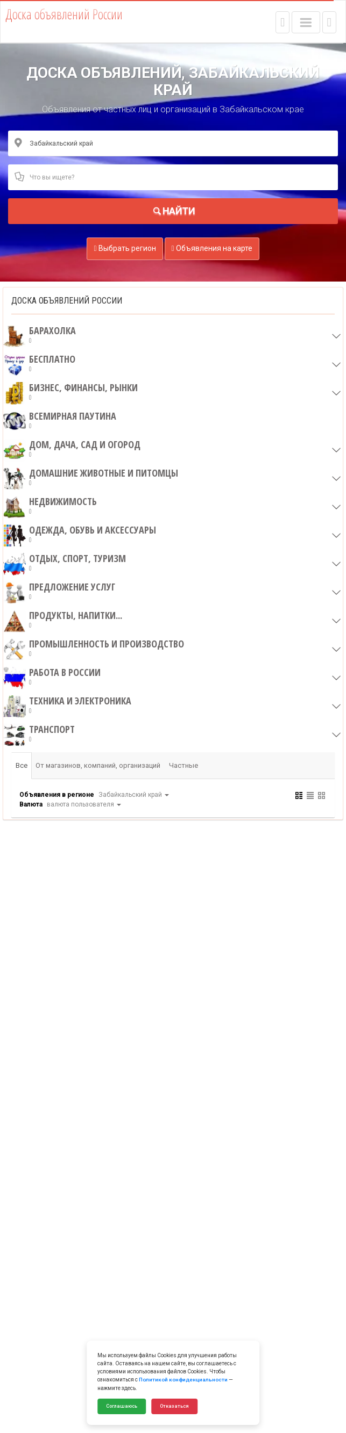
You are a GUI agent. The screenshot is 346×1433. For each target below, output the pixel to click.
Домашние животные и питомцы (90, 477)
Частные (184, 765)
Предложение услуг (59, 591)
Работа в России (52, 677)
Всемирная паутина (59, 421)
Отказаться (174, 1406)
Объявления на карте (212, 248)
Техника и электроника (67, 705)
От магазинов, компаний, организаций (98, 765)
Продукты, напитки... (62, 620)
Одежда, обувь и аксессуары (79, 534)
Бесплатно (39, 364)
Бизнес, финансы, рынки (70, 392)
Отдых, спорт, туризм (64, 563)
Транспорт (39, 734)
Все (21, 765)
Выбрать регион (125, 248)
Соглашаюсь (121, 1406)
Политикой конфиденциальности (183, 1380)
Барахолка (39, 335)
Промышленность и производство (93, 648)
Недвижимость (50, 506)
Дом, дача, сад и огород (71, 449)
